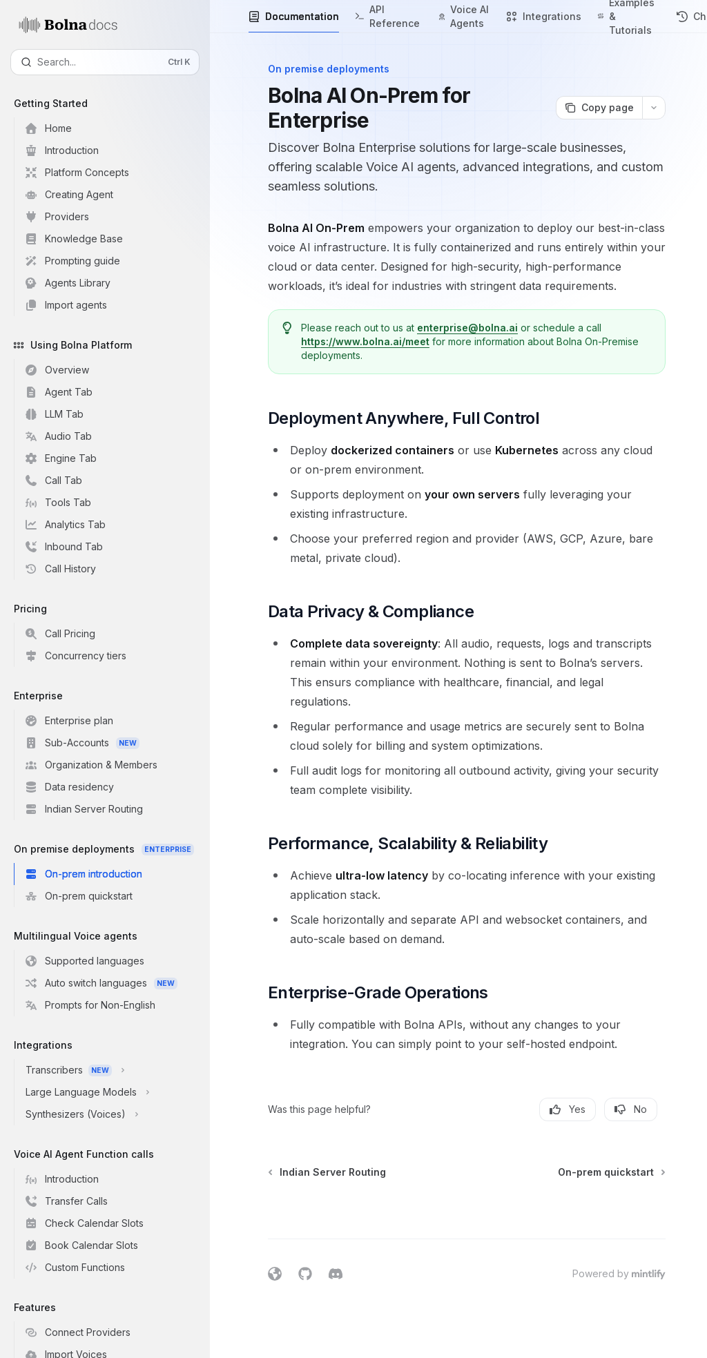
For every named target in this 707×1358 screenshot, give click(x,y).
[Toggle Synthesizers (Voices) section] (110, 1114)
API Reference (389, 18)
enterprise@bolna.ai (467, 327)
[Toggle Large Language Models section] (110, 1092)
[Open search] (105, 62)
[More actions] (654, 107)
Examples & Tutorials (629, 16)
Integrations (543, 21)
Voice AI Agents (464, 18)
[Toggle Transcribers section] (110, 1070)
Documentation (294, 21)
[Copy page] (599, 107)
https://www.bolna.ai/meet (365, 341)
